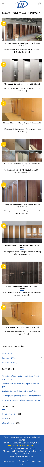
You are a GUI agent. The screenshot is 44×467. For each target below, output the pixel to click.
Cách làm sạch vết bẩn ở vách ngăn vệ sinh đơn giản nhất (20, 385)
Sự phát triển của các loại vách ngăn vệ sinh (19, 391)
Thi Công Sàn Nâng (9, 414)
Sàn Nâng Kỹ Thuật (9, 358)
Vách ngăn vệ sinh (9, 353)
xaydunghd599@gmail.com (24, 448)
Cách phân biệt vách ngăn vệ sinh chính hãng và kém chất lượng (20, 377)
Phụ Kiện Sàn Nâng (9, 362)
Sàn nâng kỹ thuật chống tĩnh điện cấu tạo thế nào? (22, 395)
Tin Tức (5, 418)
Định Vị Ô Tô (25, 461)
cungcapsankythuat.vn (25, 456)
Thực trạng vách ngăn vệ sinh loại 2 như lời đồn (21, 400)
